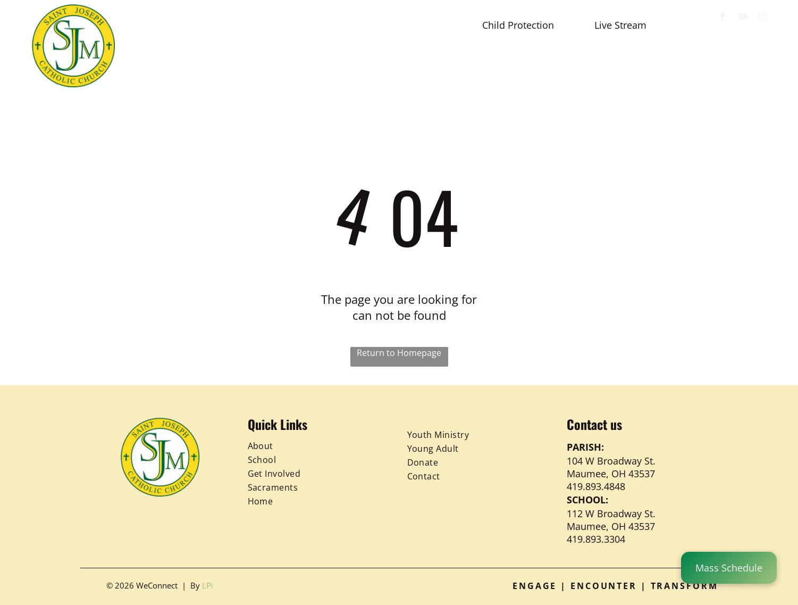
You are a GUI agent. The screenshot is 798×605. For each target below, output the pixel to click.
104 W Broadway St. (611, 460)
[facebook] (722, 18)
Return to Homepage (399, 353)
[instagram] (763, 18)
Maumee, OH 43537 (611, 473)
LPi (207, 585)
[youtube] (743, 18)
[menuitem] (172, 64)
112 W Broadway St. (611, 513)
